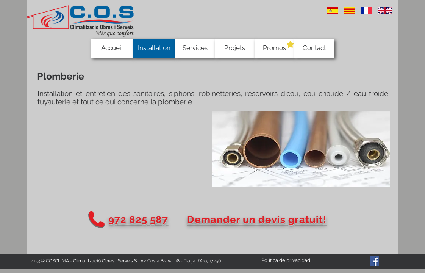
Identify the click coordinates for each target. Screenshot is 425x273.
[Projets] (235, 48)
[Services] (195, 48)
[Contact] (314, 48)
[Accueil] (112, 48)
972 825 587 (138, 219)
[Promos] (274, 48)
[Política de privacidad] (286, 261)
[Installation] (154, 48)
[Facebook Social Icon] (374, 261)
